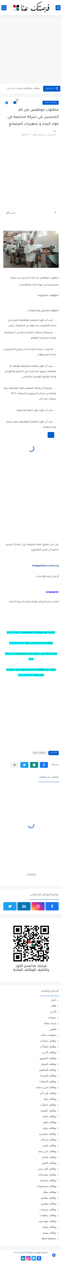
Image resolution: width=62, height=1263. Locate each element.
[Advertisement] (31, 50)
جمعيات (52, 1017)
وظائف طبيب (49, 1145)
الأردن (53, 1011)
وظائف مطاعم (48, 1197)
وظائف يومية (49, 1232)
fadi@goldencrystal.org (45, 566)
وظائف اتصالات (48, 1046)
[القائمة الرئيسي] (58, 7)
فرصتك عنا (26, 675)
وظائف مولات (49, 1226)
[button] (44, 765)
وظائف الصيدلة (48, 1075)
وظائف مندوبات (48, 1209)
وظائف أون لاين (48, 1093)
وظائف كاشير (49, 1162)
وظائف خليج (49, 1122)
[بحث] (3, 7)
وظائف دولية (49, 1128)
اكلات (53, 1005)
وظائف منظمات (47, 1215)
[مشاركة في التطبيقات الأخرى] (15, 765)
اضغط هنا (14, 632)
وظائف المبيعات (47, 1081)
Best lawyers (49, 1238)
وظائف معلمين (48, 1203)
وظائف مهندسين (47, 1221)
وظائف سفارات (48, 1040)
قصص (53, 1029)
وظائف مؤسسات (47, 1174)
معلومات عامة (48, 1034)
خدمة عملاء (50, 1023)
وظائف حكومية (48, 1110)
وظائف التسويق (48, 1058)
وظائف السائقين (47, 1069)
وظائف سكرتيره (47, 1133)
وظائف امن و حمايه (46, 1087)
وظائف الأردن (49, 1052)
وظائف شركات (48, 1139)
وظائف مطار (49, 1192)
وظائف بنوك (49, 1098)
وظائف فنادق (49, 1157)
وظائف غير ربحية (47, 1151)
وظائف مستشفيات (46, 1186)
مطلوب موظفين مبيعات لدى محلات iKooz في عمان (22, 88)
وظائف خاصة (51, 103)
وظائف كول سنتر (47, 1168)
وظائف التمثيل (48, 1064)
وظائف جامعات (48, 1104)
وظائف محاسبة (48, 1180)
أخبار (53, 1000)
